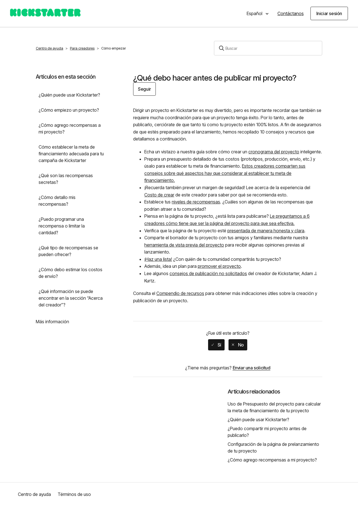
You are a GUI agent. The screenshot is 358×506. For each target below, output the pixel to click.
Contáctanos (290, 13)
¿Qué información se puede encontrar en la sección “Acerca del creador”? (71, 298)
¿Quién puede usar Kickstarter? (69, 95)
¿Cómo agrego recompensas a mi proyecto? (70, 128)
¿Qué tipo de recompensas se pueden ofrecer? (68, 251)
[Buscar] (268, 48)
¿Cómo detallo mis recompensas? (57, 201)
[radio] (216, 344)
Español (255, 13)
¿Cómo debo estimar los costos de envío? (70, 273)
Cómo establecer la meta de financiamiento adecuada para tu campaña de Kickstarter (71, 153)
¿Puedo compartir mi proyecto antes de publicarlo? (267, 432)
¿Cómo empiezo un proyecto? (69, 110)
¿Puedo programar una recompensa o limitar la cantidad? (62, 225)
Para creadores (82, 48)
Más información (52, 321)
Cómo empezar (113, 48)
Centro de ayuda (49, 48)
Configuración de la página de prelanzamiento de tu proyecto (273, 447)
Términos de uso (74, 494)
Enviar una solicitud (251, 368)
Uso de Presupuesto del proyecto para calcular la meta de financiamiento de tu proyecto (274, 407)
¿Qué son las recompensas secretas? (66, 179)
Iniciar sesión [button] (329, 13)
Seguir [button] (144, 89)
